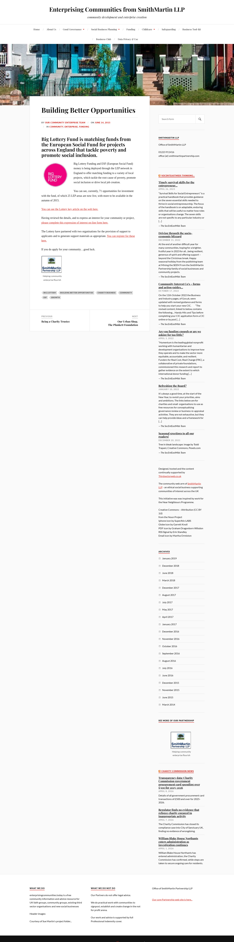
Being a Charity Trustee (55, 321)
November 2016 (170, 638)
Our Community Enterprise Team (65, 122)
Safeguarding (169, 29)
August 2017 (169, 594)
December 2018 (170, 565)
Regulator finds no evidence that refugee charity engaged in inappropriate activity (179, 813)
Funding (130, 29)
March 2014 (168, 704)
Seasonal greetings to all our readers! (176, 435)
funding (84, 126)
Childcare (147, 29)
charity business (107, 293)
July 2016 (167, 667)
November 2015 (170, 689)
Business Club (103, 39)
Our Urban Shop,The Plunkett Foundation (123, 323)
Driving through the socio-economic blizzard (175, 234)
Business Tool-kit (191, 29)
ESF (45, 297)
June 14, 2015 (102, 122)
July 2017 (167, 602)
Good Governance (72, 29)
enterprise (71, 126)
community (56, 126)
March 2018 (168, 580)
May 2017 (167, 609)
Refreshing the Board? (173, 385)
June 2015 (167, 697)
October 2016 (169, 646)
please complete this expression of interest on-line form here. (74, 222)
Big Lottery (50, 293)
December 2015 (170, 682)
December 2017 (170, 587)
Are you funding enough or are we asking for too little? (180, 333)
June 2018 (167, 572)
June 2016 (167, 675)
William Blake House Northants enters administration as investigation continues (178, 841)
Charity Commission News (177, 771)
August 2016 (169, 660)
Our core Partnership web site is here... (172, 899)
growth (55, 297)
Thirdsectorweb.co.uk (170, 476)
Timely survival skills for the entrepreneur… (176, 184)
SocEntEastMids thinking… (178, 175)
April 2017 (167, 616)
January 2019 (169, 558)
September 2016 (171, 653)
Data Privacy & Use (128, 39)
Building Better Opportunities (88, 109)
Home (36, 29)
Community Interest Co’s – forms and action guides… (179, 285)
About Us (51, 29)
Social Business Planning (104, 29)
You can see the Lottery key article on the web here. (69, 209)
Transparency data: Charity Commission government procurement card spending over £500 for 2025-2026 (179, 782)
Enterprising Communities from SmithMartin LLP (117, 9)
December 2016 (170, 631)
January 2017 (169, 624)
